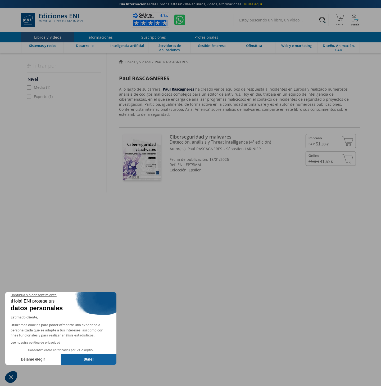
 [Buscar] (322, 20)
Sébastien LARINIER (243, 148)
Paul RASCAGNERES (205, 148)
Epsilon (195, 169)
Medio (42, 87)
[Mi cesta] (339, 20)
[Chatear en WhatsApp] (179, 20)
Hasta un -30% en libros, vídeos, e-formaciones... (190, 4)
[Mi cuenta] (355, 20)
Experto (43, 96)
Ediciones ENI (52, 20)
